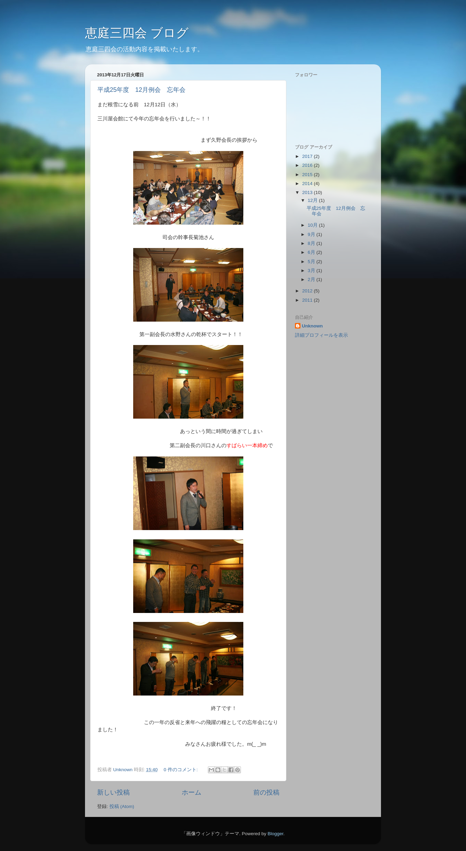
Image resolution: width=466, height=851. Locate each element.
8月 (312, 243)
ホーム (191, 792)
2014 (308, 183)
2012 (308, 290)
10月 (313, 225)
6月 (312, 252)
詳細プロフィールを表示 (321, 335)
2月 (312, 279)
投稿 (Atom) (121, 806)
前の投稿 (266, 792)
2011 (308, 300)
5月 (312, 261)
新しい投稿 (113, 792)
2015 (308, 174)
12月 (313, 200)
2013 (308, 192)
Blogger (275, 833)
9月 (312, 234)
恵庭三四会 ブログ (137, 33)
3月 (312, 270)
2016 (308, 165)
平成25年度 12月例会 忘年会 (141, 89)
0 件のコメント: (181, 769)
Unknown (312, 325)
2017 (308, 156)
